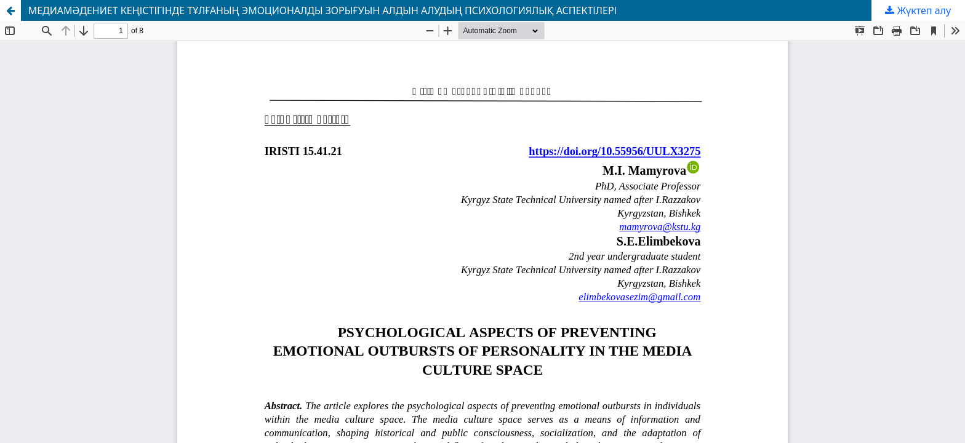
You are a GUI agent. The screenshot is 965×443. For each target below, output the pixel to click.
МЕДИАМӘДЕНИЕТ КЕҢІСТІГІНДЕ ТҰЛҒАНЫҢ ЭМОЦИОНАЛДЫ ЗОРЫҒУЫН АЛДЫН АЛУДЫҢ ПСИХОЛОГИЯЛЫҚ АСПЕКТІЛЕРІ (322, 10)
